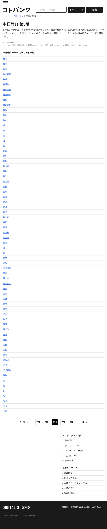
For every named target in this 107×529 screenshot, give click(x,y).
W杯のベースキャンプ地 (75, 483)
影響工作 (68, 440)
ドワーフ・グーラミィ (74, 450)
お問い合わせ (96, 507)
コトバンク (16, 10)
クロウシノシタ (71, 445)
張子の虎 (68, 460)
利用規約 (65, 507)
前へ (25, 422)
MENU (5, 3)
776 (38, 422)
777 (46, 422)
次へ (84, 422)
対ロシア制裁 (70, 478)
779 (63, 422)
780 (71, 422)
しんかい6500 (70, 455)
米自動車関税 (70, 493)
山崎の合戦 (69, 488)
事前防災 (68, 473)
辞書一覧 (17, 16)
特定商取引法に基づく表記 (80, 507)
